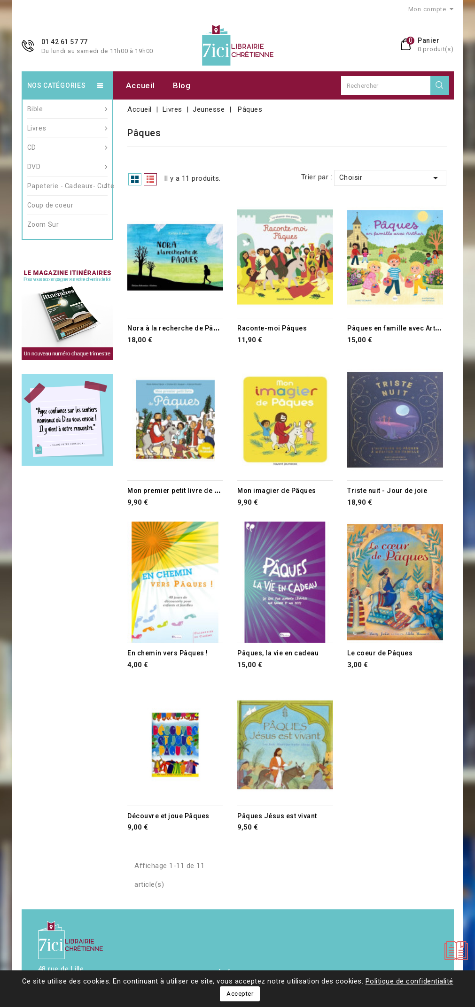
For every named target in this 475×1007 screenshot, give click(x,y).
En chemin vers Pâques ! (167, 653)
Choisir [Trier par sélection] (390, 178)
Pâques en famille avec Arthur (396, 328)
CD (67, 147)
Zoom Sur (43, 224)
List (150, 179)
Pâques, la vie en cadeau (278, 653)
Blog (182, 85)
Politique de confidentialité (409, 981)
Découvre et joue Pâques (168, 816)
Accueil (140, 85)
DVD (67, 167)
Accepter (239, 993)
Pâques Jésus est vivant (277, 816)
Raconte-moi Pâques (272, 328)
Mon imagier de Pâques (276, 490)
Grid (135, 179)
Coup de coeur (50, 205)
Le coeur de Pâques (380, 653)
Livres (67, 128)
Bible (67, 109)
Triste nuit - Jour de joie (387, 490)
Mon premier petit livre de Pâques (183, 490)
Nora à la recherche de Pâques (178, 328)
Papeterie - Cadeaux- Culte (67, 186)
